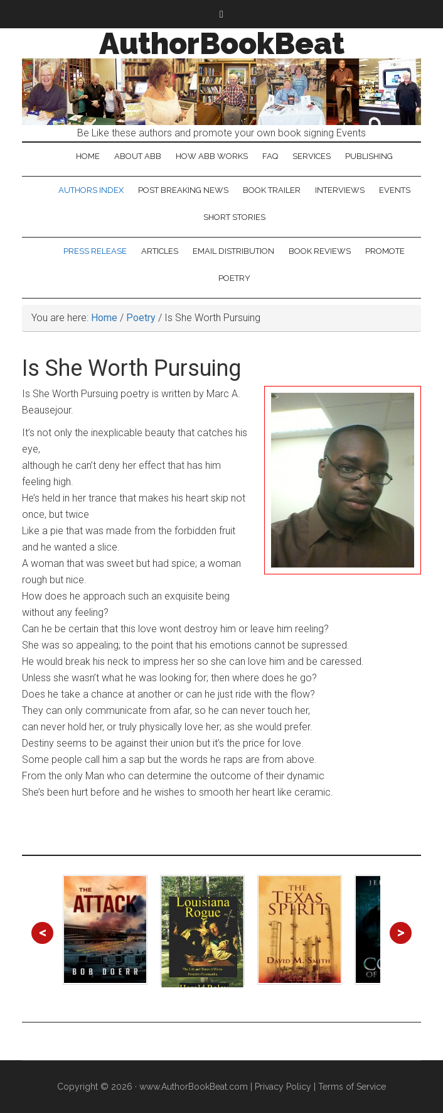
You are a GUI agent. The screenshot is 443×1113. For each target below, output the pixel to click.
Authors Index (91, 190)
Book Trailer (272, 190)
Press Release (95, 251)
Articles (159, 251)
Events (394, 190)
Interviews (340, 190)
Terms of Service (352, 1087)
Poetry (234, 278)
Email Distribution (233, 251)
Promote (385, 251)
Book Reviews (320, 251)
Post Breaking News (183, 190)
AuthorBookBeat (221, 43)
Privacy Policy (283, 1087)
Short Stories (234, 217)
